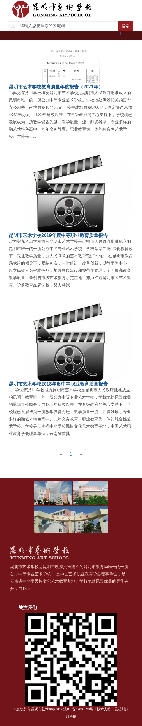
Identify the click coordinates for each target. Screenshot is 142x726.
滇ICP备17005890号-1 (79, 709)
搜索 (125, 26)
